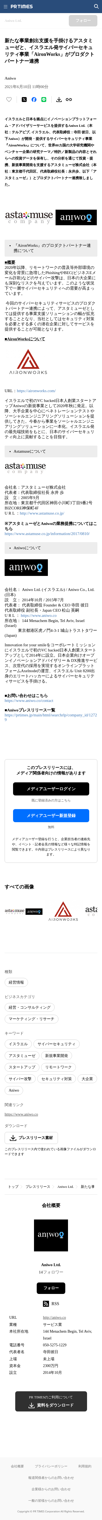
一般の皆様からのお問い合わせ (51, 1500)
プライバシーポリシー (51, 1466)
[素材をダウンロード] (59, 99)
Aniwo (14, 1090)
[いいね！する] (9, 99)
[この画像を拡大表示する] (24, 911)
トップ (13, 1187)
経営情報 (16, 982)
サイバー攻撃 (20, 1079)
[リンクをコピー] (68, 99)
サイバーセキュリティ (57, 1044)
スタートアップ (22, 1067)
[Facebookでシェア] (34, 99)
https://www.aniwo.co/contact (29, 700)
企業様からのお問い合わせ (51, 1489)
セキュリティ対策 (56, 1079)
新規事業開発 (56, 1056)
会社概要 (17, 1466)
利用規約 (84, 1466)
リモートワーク (58, 1067)
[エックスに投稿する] (24, 99)
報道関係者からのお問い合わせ (51, 1477)
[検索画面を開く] (96, 6)
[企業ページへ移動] (51, 1237)
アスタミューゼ (22, 1056)
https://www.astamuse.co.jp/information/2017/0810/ (47, 533)
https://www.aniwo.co (39, 615)
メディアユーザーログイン (51, 789)
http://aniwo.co (54, 1317)
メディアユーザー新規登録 (51, 815)
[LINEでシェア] (43, 99)
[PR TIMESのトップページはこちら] (22, 6)
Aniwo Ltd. (65, 1187)
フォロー (51, 1288)
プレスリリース (38, 1187)
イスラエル (18, 1044)
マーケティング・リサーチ (31, 1019)
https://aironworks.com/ (36, 391)
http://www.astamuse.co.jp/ (42, 513)
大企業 (87, 1079)
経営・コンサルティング (30, 1007)
